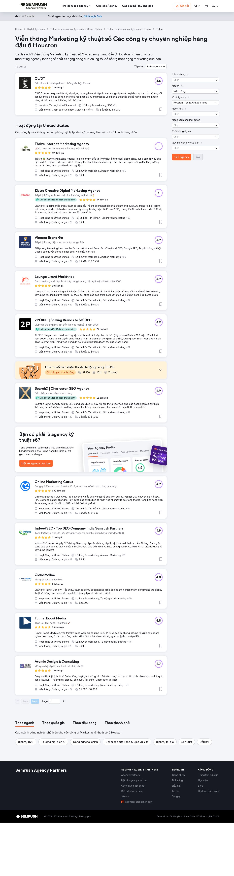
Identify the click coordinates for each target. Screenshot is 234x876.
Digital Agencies (36, 29)
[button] (197, 6)
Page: (45, 754)
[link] (106, 6)
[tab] (24, 776)
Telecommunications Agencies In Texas (129, 29)
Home (18, 29)
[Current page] (54, 755)
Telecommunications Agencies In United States (76, 29)
